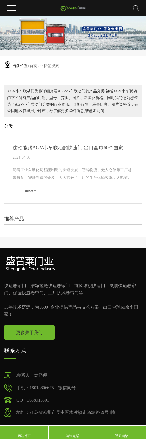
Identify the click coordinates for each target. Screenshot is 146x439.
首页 (33, 66)
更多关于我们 (29, 332)
